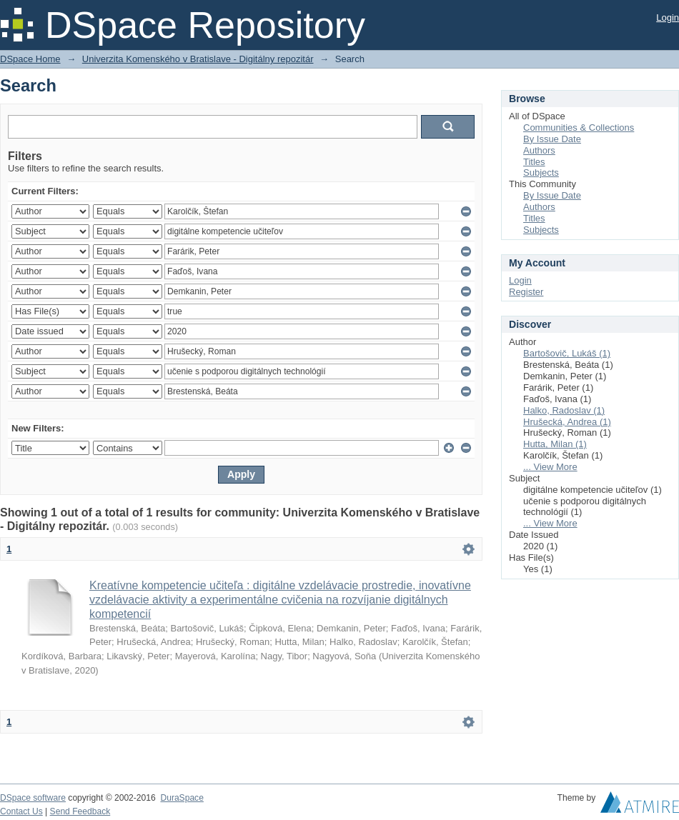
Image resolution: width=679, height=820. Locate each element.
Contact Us (21, 811)
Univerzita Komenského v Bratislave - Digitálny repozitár (198, 59)
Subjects (541, 172)
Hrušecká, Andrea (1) (567, 421)
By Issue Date (552, 139)
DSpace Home (30, 59)
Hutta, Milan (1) (555, 444)
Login (667, 17)
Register (526, 291)
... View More (550, 466)
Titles (534, 161)
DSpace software (33, 798)
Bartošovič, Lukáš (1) (566, 353)
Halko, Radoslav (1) (564, 410)
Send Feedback (80, 811)
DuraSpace (181, 798)
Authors (539, 150)
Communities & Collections (578, 127)
